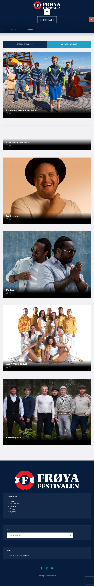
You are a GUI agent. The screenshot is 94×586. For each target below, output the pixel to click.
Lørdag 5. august (69, 44)
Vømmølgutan (13, 438)
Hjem (12, 501)
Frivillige (13, 506)
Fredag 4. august (25, 44)
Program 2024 (15, 504)
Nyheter (13, 512)
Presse (12, 509)
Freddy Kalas (12, 216)
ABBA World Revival (16, 364)
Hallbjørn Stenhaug (22, 555)
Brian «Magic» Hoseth (17, 142)
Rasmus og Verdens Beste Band (22, 110)
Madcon (10, 290)
